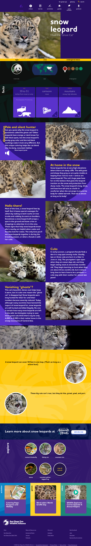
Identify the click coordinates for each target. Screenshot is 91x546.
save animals (69, 9)
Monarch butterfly (31, 457)
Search (82, 2)
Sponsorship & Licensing (76, 538)
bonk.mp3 (8, 152)
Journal (28, 535)
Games (60, 9)
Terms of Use (63, 545)
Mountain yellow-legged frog (45, 478)
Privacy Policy (53, 545)
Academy (50, 533)
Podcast (78, 9)
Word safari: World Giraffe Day (44, 503)
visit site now (78, 432)
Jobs (71, 533)
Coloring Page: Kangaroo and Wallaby (12, 504)
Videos (31, 9)
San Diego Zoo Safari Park (10, 535)
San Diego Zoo (7, 533)
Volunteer (72, 535)
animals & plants (21, 11)
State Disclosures (72, 545)
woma (31, 477)
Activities (50, 9)
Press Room (51, 535)
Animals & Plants (30, 533)
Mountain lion (59, 457)
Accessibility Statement (42, 545)
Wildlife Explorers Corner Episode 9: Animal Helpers (74, 504)
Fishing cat (45, 457)
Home (4, 7)
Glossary (72, 2)
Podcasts (28, 538)
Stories (40, 9)
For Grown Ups (63, 2)
